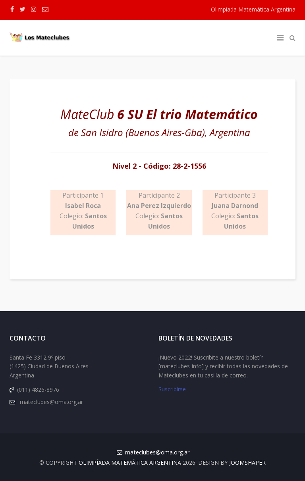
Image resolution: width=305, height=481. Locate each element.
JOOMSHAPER (247, 462)
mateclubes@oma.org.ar (157, 452)
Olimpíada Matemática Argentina (253, 9)
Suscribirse (172, 389)
